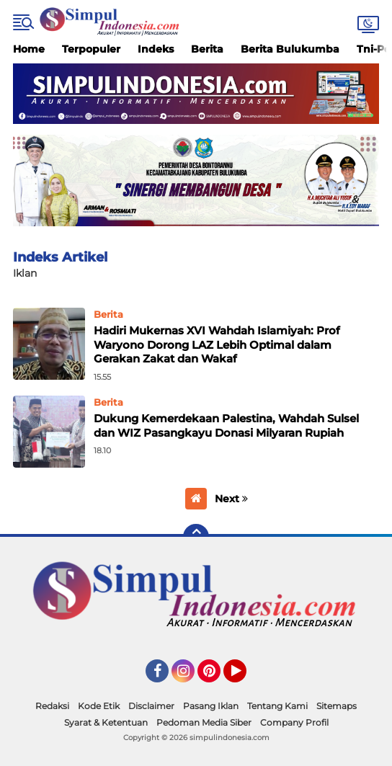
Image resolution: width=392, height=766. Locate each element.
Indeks (156, 49)
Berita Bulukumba (290, 49)
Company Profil (294, 722)
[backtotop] (196, 537)
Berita (207, 49)
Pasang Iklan (211, 705)
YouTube (245, 677)
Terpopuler (91, 49)
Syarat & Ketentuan (106, 722)
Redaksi (52, 705)
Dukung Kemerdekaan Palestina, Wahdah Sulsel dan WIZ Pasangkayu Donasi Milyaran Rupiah (226, 425)
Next (231, 498)
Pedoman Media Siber (203, 722)
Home (29, 49)
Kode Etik (99, 705)
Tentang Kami (277, 705)
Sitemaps (336, 705)
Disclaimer (151, 705)
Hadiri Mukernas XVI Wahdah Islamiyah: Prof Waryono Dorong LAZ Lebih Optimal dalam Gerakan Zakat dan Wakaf (217, 344)
